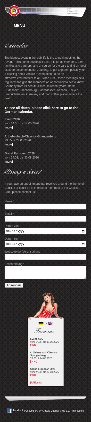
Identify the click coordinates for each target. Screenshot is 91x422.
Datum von (13, 226)
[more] (9, 127)
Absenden (14, 286)
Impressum (78, 412)
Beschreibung (14, 265)
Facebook (15, 412)
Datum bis (12, 239)
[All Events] (36, 384)
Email (9, 213)
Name (9, 201)
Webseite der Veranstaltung (22, 253)
